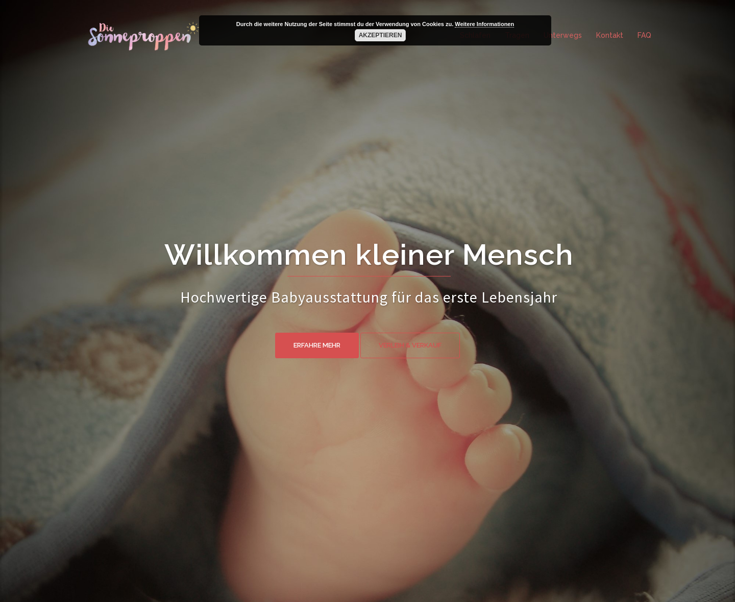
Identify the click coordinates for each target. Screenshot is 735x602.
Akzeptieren (380, 35)
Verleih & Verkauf (410, 345)
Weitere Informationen (484, 24)
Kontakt (609, 35)
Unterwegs (563, 35)
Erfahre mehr (316, 345)
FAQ (644, 35)
